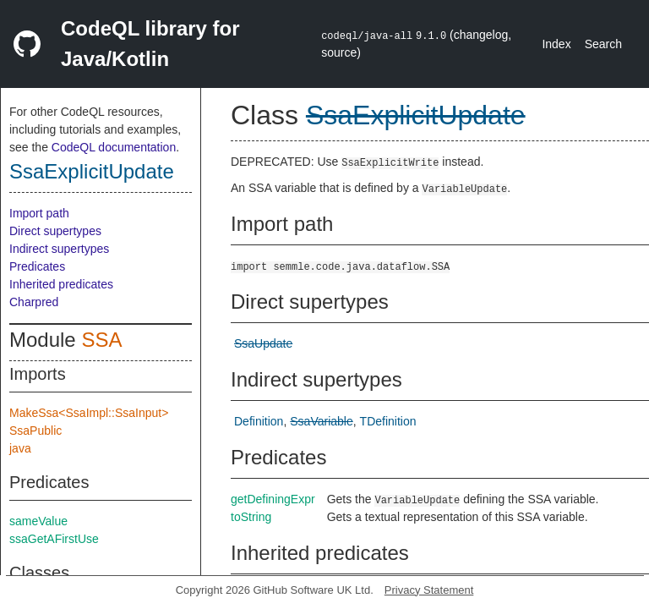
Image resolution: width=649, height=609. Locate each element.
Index (556, 44)
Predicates (37, 266)
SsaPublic (35, 430)
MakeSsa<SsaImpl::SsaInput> (88, 413)
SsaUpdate (263, 343)
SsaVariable (321, 421)
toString (251, 517)
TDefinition (388, 421)
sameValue (38, 521)
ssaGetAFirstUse (54, 539)
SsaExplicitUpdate (91, 171)
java (20, 448)
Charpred (33, 302)
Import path (39, 213)
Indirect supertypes (59, 248)
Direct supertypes (55, 231)
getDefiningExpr (273, 499)
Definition (258, 421)
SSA (101, 339)
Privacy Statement (429, 590)
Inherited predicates (61, 284)
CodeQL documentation (114, 147)
